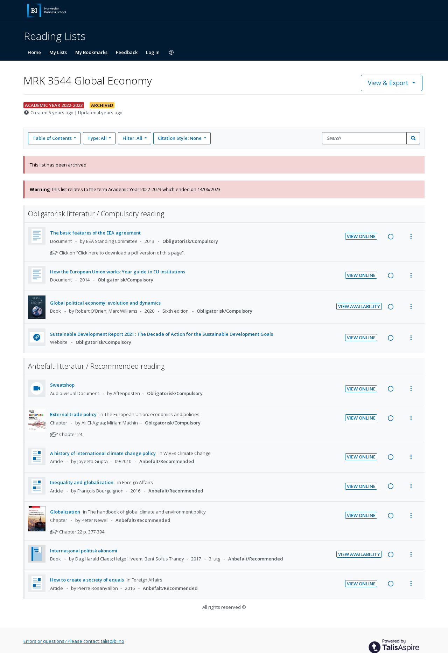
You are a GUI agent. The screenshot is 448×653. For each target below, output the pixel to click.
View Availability (359, 306)
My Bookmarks (91, 52)
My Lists (58, 52)
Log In (153, 52)
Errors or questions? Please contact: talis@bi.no (73, 641)
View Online (361, 236)
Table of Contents (53, 138)
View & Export (389, 83)
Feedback (127, 52)
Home (34, 52)
